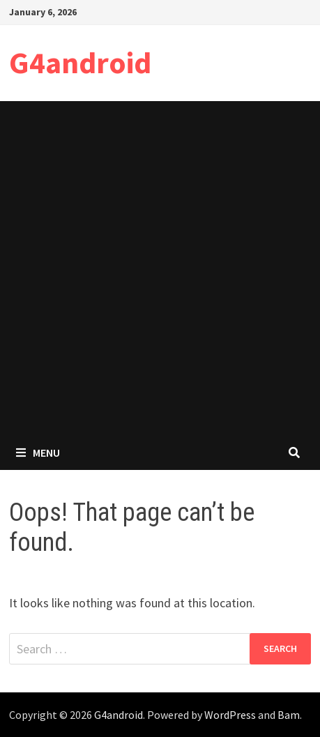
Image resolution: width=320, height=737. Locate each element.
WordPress (230, 715)
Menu (38, 452)
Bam (288, 715)
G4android (80, 62)
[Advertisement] (160, 268)
